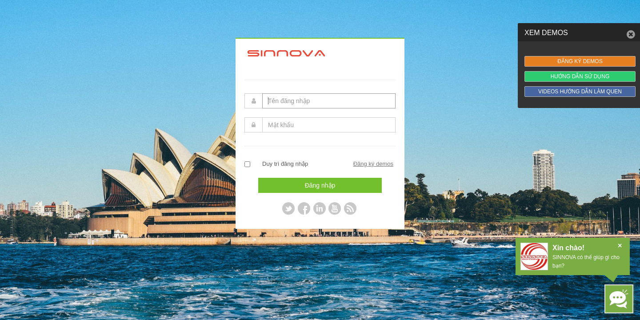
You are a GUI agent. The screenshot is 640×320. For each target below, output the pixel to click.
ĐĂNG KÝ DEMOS (579, 61)
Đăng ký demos (373, 163)
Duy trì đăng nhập (285, 163)
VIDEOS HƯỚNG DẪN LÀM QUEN (580, 91)
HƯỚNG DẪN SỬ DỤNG (580, 76)
